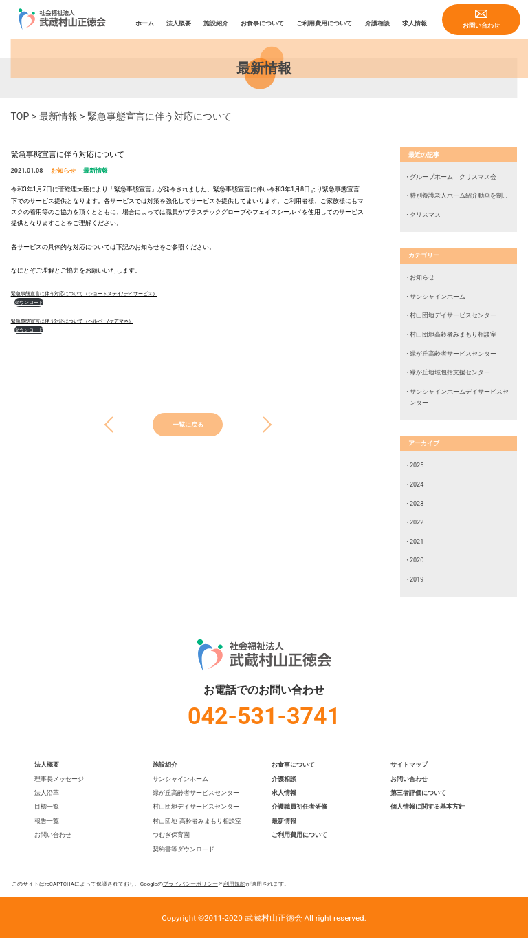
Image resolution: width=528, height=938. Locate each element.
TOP (20, 116)
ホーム (144, 23)
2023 (417, 503)
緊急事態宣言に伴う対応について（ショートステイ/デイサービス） (84, 293)
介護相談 (377, 23)
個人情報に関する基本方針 (427, 806)
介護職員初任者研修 (299, 806)
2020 (417, 560)
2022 (417, 522)
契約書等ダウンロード (183, 849)
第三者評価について (418, 792)
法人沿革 (46, 792)
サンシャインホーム (437, 296)
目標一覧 (46, 806)
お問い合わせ (481, 25)
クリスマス (425, 214)
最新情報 (58, 116)
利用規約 (234, 884)
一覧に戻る (188, 424)
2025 (417, 465)
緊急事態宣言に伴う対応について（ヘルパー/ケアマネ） (72, 321)
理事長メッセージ (59, 779)
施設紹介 (216, 23)
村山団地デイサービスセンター (453, 315)
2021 (417, 541)
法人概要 (178, 23)
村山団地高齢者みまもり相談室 (453, 334)
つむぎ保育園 (171, 834)
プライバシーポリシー (190, 884)
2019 (417, 579)
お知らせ (63, 170)
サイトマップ (409, 764)
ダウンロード (28, 302)
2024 (417, 484)
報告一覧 (46, 821)
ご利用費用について (324, 23)
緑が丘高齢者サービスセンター (453, 353)
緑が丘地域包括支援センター (450, 372)
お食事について (262, 23)
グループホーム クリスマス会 (453, 176)
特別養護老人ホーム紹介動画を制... (458, 195)
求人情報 (414, 23)
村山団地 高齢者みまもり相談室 (197, 821)
